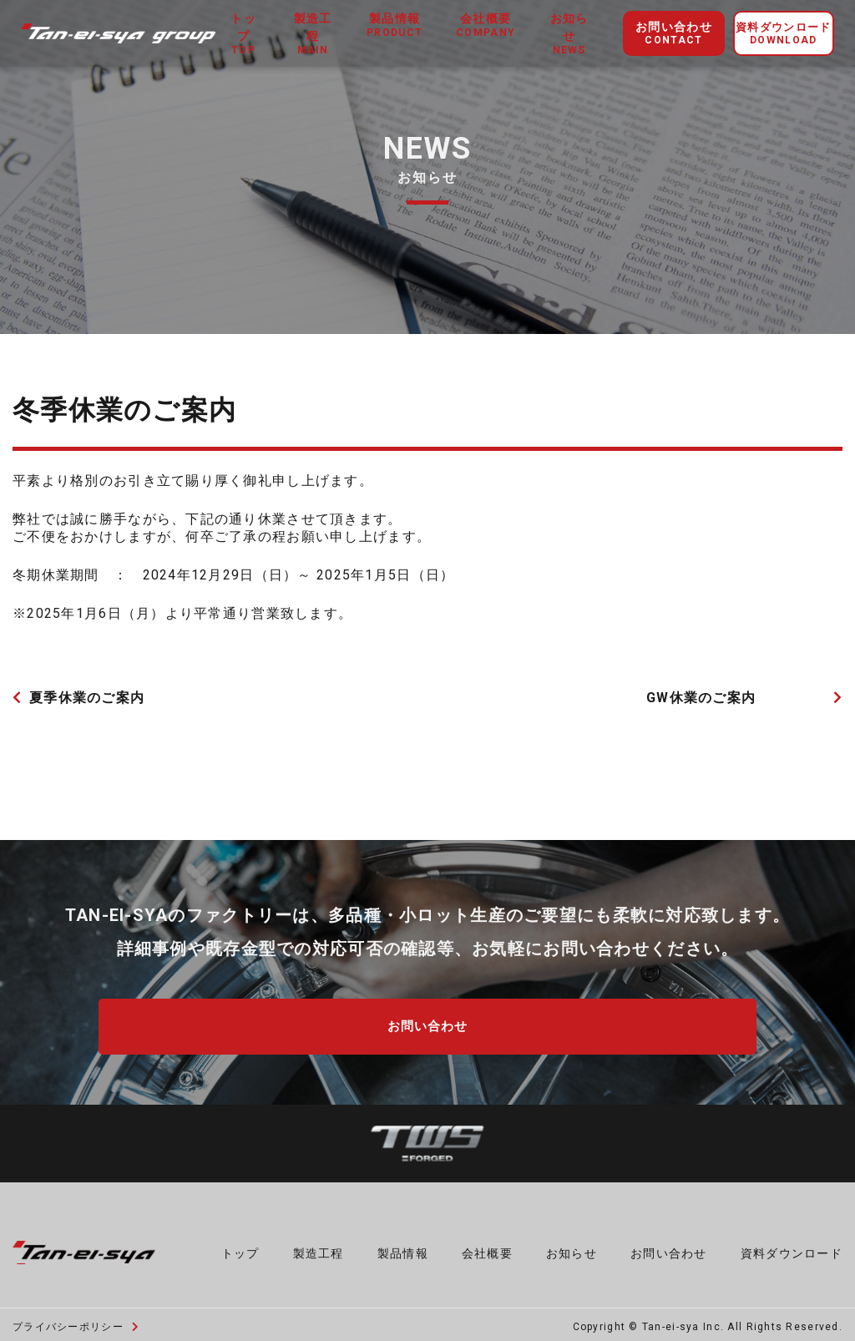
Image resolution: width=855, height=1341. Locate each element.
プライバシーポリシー (76, 1321)
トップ (243, 35)
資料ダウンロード (783, 34)
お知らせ (569, 35)
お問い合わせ (673, 34)
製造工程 (312, 35)
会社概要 (487, 1246)
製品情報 (402, 1246)
